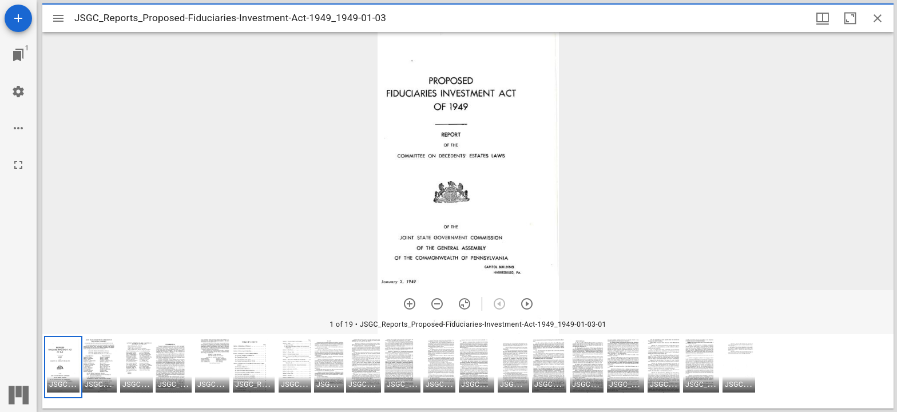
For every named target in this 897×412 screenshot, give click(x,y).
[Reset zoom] (464, 304)
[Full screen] (18, 165)
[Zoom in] (409, 304)
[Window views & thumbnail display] (822, 18)
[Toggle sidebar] (58, 18)
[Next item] (527, 304)
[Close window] (877, 18)
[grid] (468, 371)
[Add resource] (18, 18)
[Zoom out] (437, 304)
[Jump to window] (18, 55)
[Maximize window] (850, 18)
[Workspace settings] (18, 91)
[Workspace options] (18, 128)
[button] (63, 367)
